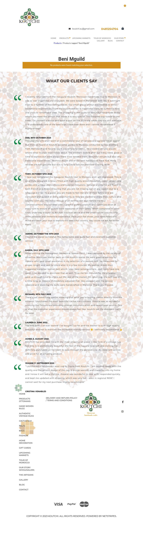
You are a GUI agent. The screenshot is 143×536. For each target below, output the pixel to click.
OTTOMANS (25, 401)
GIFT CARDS (25, 448)
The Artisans (26, 475)
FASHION (23, 435)
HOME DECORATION (25, 441)
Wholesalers (26, 470)
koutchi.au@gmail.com (81, 29)
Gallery (101, 41)
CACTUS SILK (25, 421)
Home (53, 38)
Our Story (119, 38)
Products (64, 38)
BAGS (21, 430)
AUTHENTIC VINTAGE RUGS (26, 414)
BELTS (22, 426)
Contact (120, 41)
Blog (110, 41)
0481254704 (109, 29)
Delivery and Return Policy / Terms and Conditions (61, 399)
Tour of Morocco (102, 38)
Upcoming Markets (81, 38)
